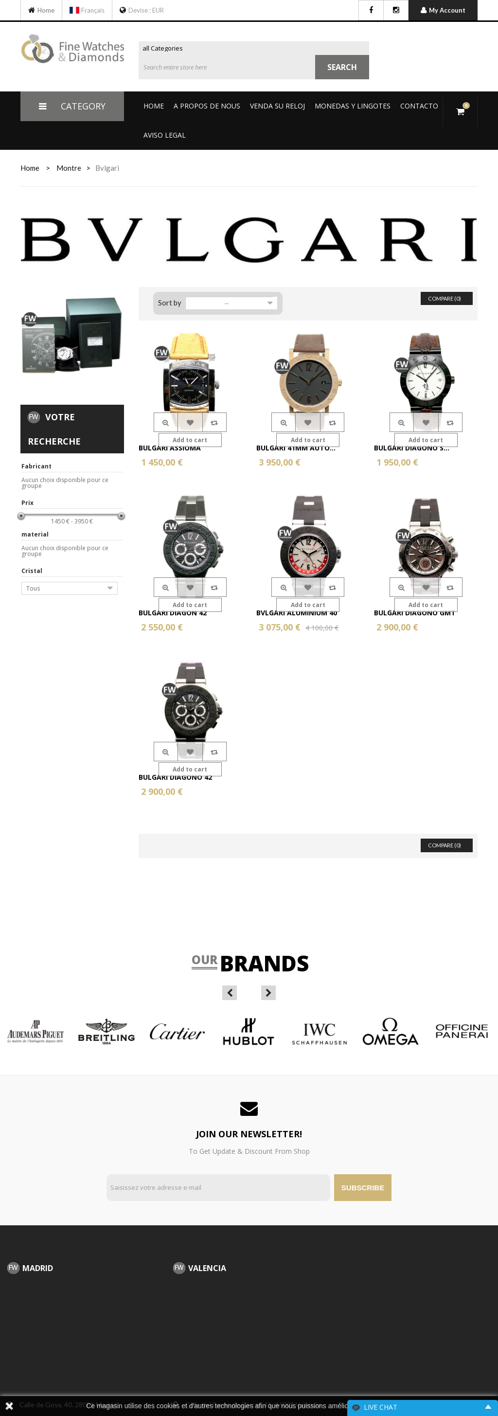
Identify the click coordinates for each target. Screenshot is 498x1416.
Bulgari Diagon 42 (173, 612)
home (29, 167)
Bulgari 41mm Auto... (296, 447)
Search (342, 67)
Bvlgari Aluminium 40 (296, 612)
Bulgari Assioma (170, 447)
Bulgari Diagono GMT (415, 612)
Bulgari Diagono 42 (175, 777)
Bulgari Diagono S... (411, 447)
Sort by (169, 302)
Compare (214, 422)
